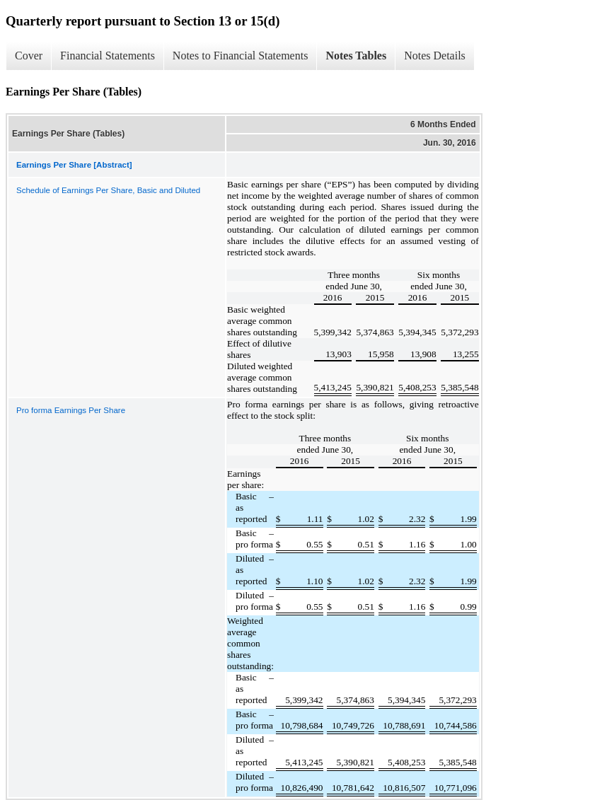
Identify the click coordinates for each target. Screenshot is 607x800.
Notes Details (435, 56)
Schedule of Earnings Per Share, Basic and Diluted (108, 190)
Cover (28, 56)
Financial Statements (107, 56)
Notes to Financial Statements (240, 56)
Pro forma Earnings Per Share (70, 410)
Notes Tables (355, 56)
